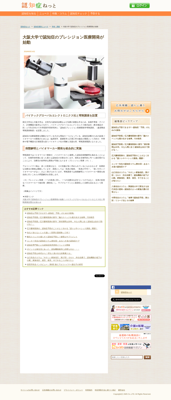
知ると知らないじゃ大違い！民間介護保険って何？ (48, 233)
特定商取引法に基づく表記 (105, 390)
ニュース (44, 13)
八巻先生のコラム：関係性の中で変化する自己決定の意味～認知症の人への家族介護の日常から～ (130, 189)
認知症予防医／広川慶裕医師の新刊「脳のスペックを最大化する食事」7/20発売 (60, 217)
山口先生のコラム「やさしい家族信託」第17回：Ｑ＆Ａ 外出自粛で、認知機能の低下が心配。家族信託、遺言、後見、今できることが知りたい (64, 258)
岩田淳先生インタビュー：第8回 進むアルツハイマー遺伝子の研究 (55, 264)
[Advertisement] (64, 306)
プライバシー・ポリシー (73, 390)
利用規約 (88, 390)
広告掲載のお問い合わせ (51, 390)
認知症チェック (78, 13)
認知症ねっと (126, 292)
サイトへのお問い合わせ (30, 390)
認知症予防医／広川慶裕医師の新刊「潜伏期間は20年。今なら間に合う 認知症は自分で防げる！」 (64, 222)
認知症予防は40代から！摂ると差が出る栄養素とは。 (49, 253)
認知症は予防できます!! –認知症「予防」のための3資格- (50, 213)
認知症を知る (29, 13)
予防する (95, 13)
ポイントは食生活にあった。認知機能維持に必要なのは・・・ (53, 249)
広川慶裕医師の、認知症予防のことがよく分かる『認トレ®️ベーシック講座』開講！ (62, 228)
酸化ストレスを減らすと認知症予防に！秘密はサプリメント (52, 237)
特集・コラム (59, 13)
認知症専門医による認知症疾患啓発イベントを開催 (48, 245)
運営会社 (121, 390)
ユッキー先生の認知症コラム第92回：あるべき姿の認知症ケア (53, 241)
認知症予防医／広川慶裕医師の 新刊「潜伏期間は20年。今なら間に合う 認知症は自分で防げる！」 (131, 147)
